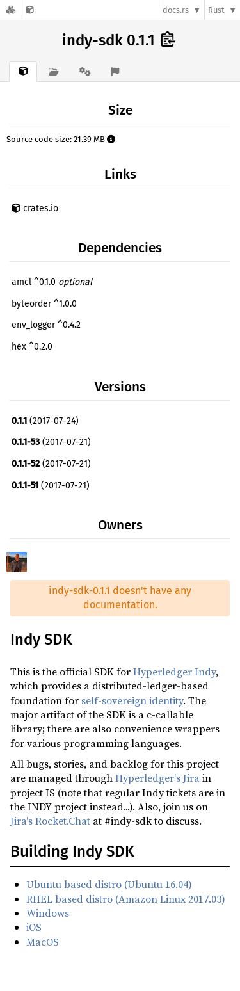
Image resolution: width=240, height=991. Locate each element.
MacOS (42, 942)
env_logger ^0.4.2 (46, 324)
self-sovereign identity (132, 700)
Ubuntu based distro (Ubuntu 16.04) (109, 884)
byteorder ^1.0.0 (44, 303)
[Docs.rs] (11, 10)
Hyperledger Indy (174, 672)
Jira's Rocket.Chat (50, 821)
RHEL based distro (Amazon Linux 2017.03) (125, 899)
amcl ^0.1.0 (52, 282)
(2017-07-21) (51, 442)
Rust (216, 10)
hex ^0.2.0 (32, 346)
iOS (34, 927)
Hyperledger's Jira (157, 778)
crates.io (35, 208)
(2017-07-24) (45, 420)
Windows (47, 913)
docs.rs (176, 10)
